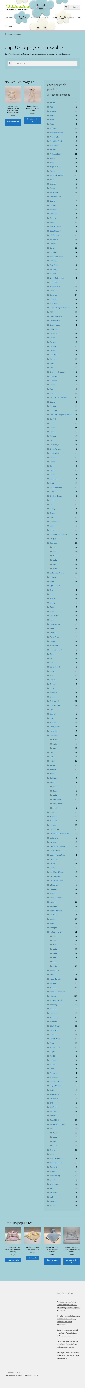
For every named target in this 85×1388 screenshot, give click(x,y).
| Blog (46, 17)
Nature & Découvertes (58, 992)
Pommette (54, 1060)
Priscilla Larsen (56, 1081)
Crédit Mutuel (55, 453)
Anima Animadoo (56, 132)
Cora (51, 423)
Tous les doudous (56, 1158)
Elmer (52, 594)
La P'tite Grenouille (57, 846)
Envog (52, 603)
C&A (51, 312)
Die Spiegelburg (56, 487)
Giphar (52, 684)
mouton (56, 953)
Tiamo (52, 1150)
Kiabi (52, 812)
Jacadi (52, 765)
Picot (52, 1043)
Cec (51, 367)
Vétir (52, 1188)
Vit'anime (53, 1193)
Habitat (53, 722)
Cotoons (53, 436)
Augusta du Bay (55, 167)
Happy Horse (55, 727)
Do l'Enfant (54, 521)
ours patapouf (58, 804)
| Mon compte (35, 17)
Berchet (53, 252)
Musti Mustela (55, 979)
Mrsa (52, 974)
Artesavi (53, 150)
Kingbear (53, 821)
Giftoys (52, 680)
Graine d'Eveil (55, 705)
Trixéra (52, 1171)
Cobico (52, 402)
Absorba (53, 111)
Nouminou (54, 1013)
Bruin (52, 291)
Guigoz (52, 714)
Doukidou (53, 543)
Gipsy (52, 688)
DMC (51, 517)
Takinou (53, 1116)
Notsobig (53, 1004)
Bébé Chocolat (55, 231)
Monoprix (53, 927)
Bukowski (53, 295)
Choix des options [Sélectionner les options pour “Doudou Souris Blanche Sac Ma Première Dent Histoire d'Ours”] (13, 122)
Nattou (52, 987)
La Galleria (54, 838)
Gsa (51, 710)
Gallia (52, 654)
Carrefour (53, 338)
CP (51, 440)
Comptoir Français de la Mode (61, 415)
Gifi (51, 675)
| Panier (55, 17)
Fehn (52, 628)
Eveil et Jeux (54, 616)
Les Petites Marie (56, 880)
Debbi (52, 470)
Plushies (53, 1056)
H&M (52, 718)
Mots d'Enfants (56, 932)
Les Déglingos (55, 876)
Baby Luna (54, 192)
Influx (52, 761)
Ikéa (51, 752)
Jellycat (53, 769)
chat (54, 547)
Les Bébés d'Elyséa (57, 872)
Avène (52, 179)
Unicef (52, 1180)
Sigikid (52, 1090)
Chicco (52, 385)
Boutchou (53, 282)
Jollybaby (53, 774)
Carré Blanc (54, 333)
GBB (51, 663)
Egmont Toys (55, 586)
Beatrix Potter (55, 226)
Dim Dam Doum (56, 496)
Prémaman (54, 1073)
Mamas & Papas (56, 898)
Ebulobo (53, 577)
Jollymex (53, 778)
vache (55, 568)
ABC (51, 107)
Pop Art (53, 1064)
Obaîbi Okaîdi (55, 1026)
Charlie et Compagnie (58, 372)
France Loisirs (55, 645)
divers (55, 739)
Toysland (53, 1167)
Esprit (52, 607)
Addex (52, 115)
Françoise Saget (56, 650)
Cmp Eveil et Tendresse (59, 397)
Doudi (52, 530)
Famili (52, 620)
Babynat (53, 205)
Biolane (53, 273)
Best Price (54, 265)
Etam (52, 611)
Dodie (52, 526)
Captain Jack (55, 325)
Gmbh (52, 697)
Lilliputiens (54, 885)
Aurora (52, 171)
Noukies (53, 1009)
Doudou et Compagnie (58, 534)
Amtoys (53, 128)
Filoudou (53, 633)
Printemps (54, 1077)
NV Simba (53, 1022)
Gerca (52, 671)
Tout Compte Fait (56, 1163)
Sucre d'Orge (54, 1099)
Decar (52, 474)
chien (55, 551)
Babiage (53, 184)
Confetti (53, 419)
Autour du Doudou (56, 175)
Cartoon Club (55, 346)
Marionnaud (54, 906)
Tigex (52, 1154)
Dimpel (52, 500)
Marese (52, 902)
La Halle (53, 842)
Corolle (53, 427)
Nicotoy (53, 996)
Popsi (52, 1069)
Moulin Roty (54, 970)
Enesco (52, 598)
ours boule (57, 799)
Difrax (52, 492)
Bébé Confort (55, 235)
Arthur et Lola (55, 154)
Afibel (52, 120)
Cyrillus (53, 462)
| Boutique (22, 17)
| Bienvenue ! (9, 17)
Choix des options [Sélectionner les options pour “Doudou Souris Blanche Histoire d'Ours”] (32, 120)
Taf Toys (53, 1111)
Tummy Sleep (55, 1175)
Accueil (9, 34)
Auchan (52, 162)
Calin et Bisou (55, 320)
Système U (54, 1107)
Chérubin (53, 380)
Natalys (53, 983)
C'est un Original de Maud (59, 308)
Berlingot (53, 261)
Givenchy (53, 692)
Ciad (51, 389)
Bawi (52, 222)
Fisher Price (54, 637)
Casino (52, 350)
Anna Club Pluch (56, 141)
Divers (52, 513)
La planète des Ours (57, 855)
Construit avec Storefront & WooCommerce (21, 1375)
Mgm (52, 923)
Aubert (52, 158)
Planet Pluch (55, 1047)
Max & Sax (53, 915)
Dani (51, 466)
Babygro (53, 201)
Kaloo (52, 782)
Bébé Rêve (54, 239)
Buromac (53, 303)
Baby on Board (55, 197)
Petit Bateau (55, 1039)
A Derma (53, 103)
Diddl (52, 483)
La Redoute (54, 859)
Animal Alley (54, 137)
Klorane (53, 825)
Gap (51, 658)
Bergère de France (57, 256)
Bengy (52, 248)
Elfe (51, 590)
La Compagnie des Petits (59, 833)
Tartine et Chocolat (57, 1124)
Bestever (53, 269)
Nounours (53, 1017)
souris (55, 808)
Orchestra (54, 1030)
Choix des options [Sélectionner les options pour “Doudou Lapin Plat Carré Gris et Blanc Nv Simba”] (71, 1261)
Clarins (52, 393)
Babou (52, 188)
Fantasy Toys (55, 624)
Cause (52, 363)
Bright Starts (55, 286)
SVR (51, 1103)
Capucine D (54, 329)
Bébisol (53, 244)
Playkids (53, 1051)
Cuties (52, 457)
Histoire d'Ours (55, 735)
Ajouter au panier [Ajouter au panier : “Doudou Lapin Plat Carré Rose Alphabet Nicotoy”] (13, 1260)
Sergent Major (55, 1086)
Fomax (52, 641)
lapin (55, 560)
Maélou (52, 893)
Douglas (53, 539)
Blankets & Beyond (57, 278)
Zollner (53, 1205)
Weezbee (53, 1201)
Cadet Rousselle (56, 316)
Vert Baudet (54, 1184)
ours (54, 564)
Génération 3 (55, 667)
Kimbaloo (53, 816)
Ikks (51, 757)
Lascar (52, 863)
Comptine (54, 410)
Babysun (53, 209)
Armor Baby (54, 145)
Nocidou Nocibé (56, 1000)
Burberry (53, 299)
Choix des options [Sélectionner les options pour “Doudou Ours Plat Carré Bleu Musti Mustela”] (52, 1261)
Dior (51, 504)
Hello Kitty (54, 731)
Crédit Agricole (55, 449)
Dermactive (54, 479)
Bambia (53, 218)
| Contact (8, 26)
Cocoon (53, 406)
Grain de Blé (54, 701)
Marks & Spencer (56, 910)
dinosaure (56, 556)
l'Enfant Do (54, 829)
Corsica (52, 432)
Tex (51, 1128)
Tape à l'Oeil (54, 1120)
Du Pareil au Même (57, 573)
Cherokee (53, 376)
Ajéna (52, 124)
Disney (52, 509)
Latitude (53, 868)
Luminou (53, 889)
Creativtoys (54, 444)
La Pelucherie (55, 851)
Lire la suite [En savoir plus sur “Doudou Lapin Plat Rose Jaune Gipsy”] (33, 1258)
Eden (52, 581)
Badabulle (54, 214)
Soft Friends (54, 1094)
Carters (53, 342)
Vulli (51, 1197)
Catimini (53, 359)
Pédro (52, 1034)
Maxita (52, 919)
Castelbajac (54, 355)
